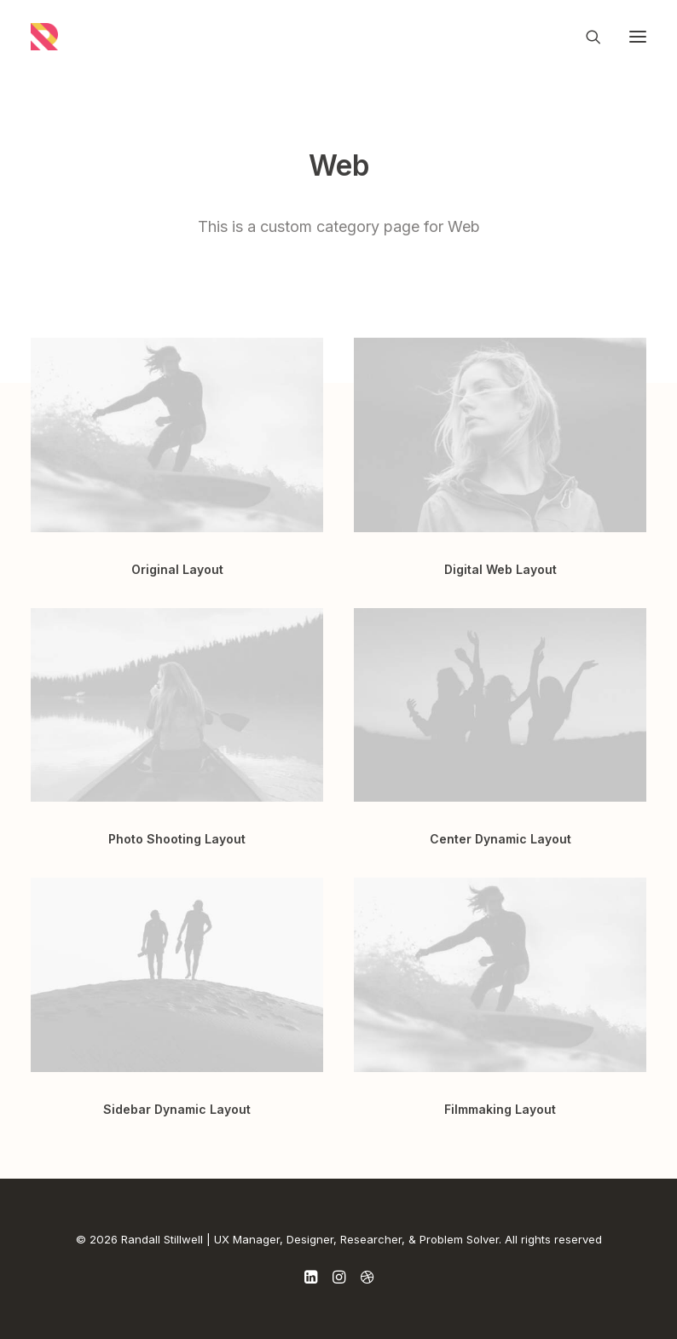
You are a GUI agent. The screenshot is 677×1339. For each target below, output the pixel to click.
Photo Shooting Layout (177, 839)
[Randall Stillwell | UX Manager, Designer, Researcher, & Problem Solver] (44, 36)
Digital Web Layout (500, 569)
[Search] (585, 36)
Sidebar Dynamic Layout (177, 1109)
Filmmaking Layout (500, 1109)
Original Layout (177, 569)
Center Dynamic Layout (500, 839)
